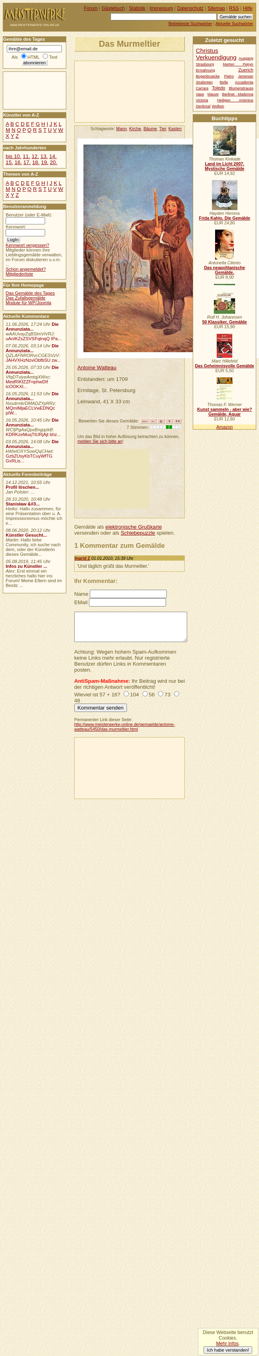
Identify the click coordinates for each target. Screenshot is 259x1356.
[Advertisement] (112, 91)
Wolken (218, 106)
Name (81, 594)
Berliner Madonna (237, 94)
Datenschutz (190, 8)
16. (18, 162)
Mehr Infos (227, 1343)
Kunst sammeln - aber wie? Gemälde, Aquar (224, 411)
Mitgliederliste (19, 274)
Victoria (202, 100)
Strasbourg (205, 64)
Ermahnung (205, 70)
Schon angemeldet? (25, 269)
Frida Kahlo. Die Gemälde (224, 218)
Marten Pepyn (238, 64)
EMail (80, 602)
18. (36, 162)
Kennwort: (16, 226)
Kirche (135, 128)
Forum (91, 8)
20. (53, 162)
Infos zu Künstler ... (26, 566)
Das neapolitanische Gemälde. (224, 270)
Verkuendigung (216, 57)
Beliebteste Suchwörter (190, 23)
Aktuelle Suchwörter (234, 23)
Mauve (213, 94)
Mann (121, 128)
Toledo (218, 87)
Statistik (137, 8)
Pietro (228, 76)
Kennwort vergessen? (27, 245)
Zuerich (245, 69)
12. (35, 156)
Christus (207, 50)
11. (26, 156)
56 (152, 695)
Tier (162, 128)
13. (43, 156)
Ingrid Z (82, 558)
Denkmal (203, 106)
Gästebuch (113, 8)
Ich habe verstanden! (228, 1350)
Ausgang (246, 58)
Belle (224, 82)
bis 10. (13, 156)
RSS (234, 8)
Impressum (161, 8)
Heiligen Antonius (235, 100)
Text (53, 57)
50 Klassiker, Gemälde (224, 321)
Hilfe (248, 8)
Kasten (175, 128)
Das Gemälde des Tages (30, 293)
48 (77, 701)
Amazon (224, 426)
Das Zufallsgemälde (25, 297)
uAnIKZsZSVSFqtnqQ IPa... (33, 338)
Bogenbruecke (208, 76)
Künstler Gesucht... (26, 535)
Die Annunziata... (32, 326)
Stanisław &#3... (23, 504)
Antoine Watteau (97, 368)
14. (52, 156)
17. (27, 162)
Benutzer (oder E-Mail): (29, 214)
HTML (34, 57)
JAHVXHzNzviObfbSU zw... (33, 360)
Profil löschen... (22, 487)
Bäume (150, 128)
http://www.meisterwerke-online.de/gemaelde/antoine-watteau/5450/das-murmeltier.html (124, 727)
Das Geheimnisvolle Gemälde (224, 365)
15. (9, 162)
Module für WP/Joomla (28, 302)
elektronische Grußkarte (133, 527)
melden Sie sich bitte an (100, 441)
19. (44, 162)
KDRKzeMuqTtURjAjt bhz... (33, 434)
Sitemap (216, 8)
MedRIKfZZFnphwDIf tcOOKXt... (27, 384)
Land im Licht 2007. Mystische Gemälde (224, 166)
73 (167, 695)
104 (134, 695)
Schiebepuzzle (138, 533)
